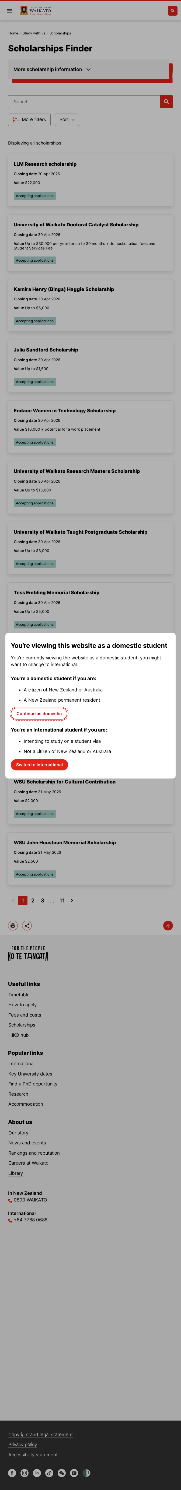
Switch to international (39, 764)
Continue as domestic (39, 713)
